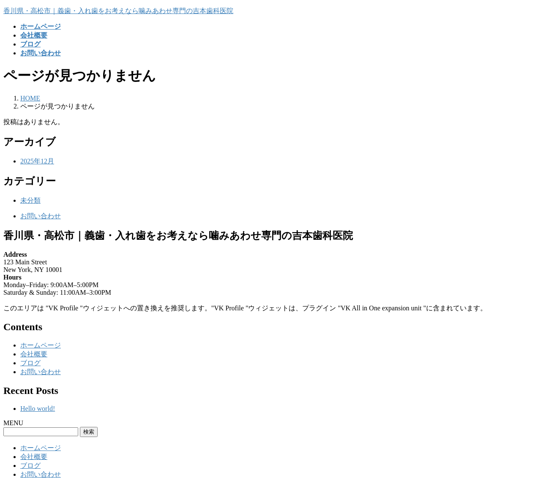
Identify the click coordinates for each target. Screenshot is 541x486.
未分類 (30, 200)
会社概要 (33, 354)
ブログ (30, 363)
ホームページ (40, 345)
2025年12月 (37, 161)
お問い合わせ (40, 216)
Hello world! (37, 408)
